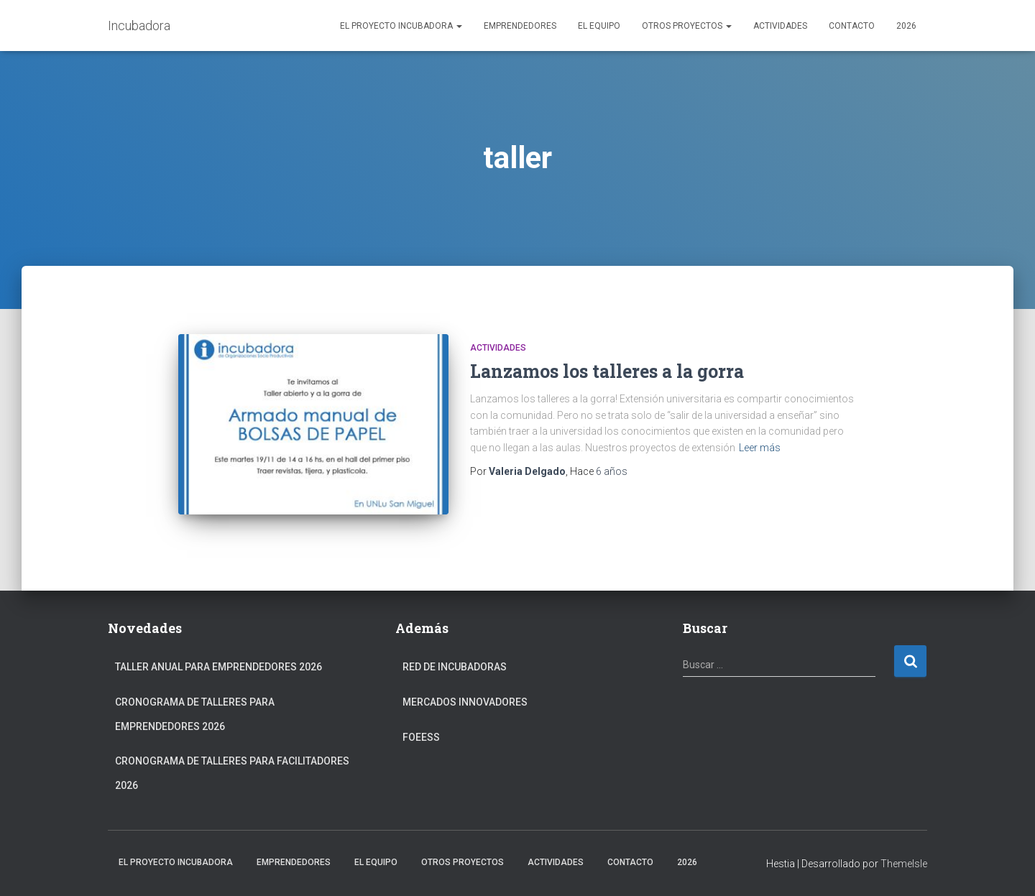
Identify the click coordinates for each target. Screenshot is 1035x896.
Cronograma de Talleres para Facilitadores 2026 (232, 773)
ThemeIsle (903, 863)
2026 (906, 26)
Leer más (760, 447)
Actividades (780, 26)
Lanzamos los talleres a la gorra (607, 371)
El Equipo (599, 26)
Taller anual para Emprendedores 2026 (218, 667)
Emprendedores (520, 26)
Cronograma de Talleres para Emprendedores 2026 (195, 714)
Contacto (852, 26)
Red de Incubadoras (454, 667)
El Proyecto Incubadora (401, 26)
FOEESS (421, 737)
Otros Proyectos (687, 26)
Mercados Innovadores (465, 702)
